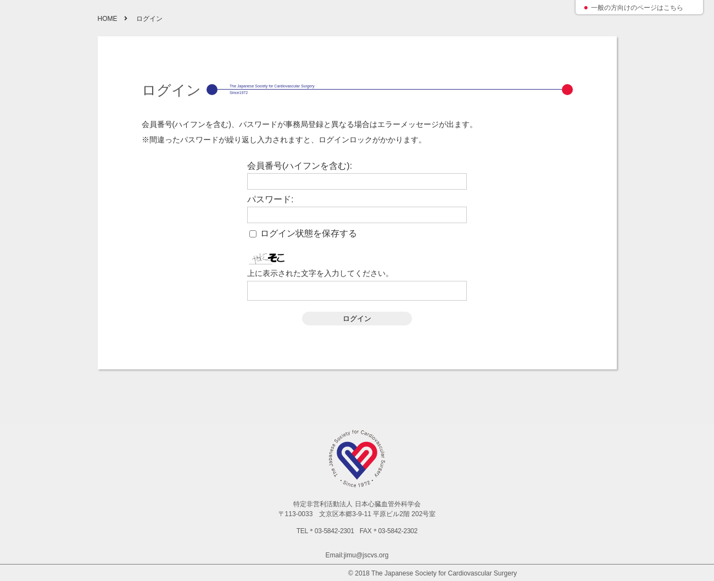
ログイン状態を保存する (308, 233)
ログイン (357, 318)
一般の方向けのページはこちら (637, 8)
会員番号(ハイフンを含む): (299, 166)
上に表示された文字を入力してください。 (320, 273)
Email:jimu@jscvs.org (357, 555)
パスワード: (270, 199)
